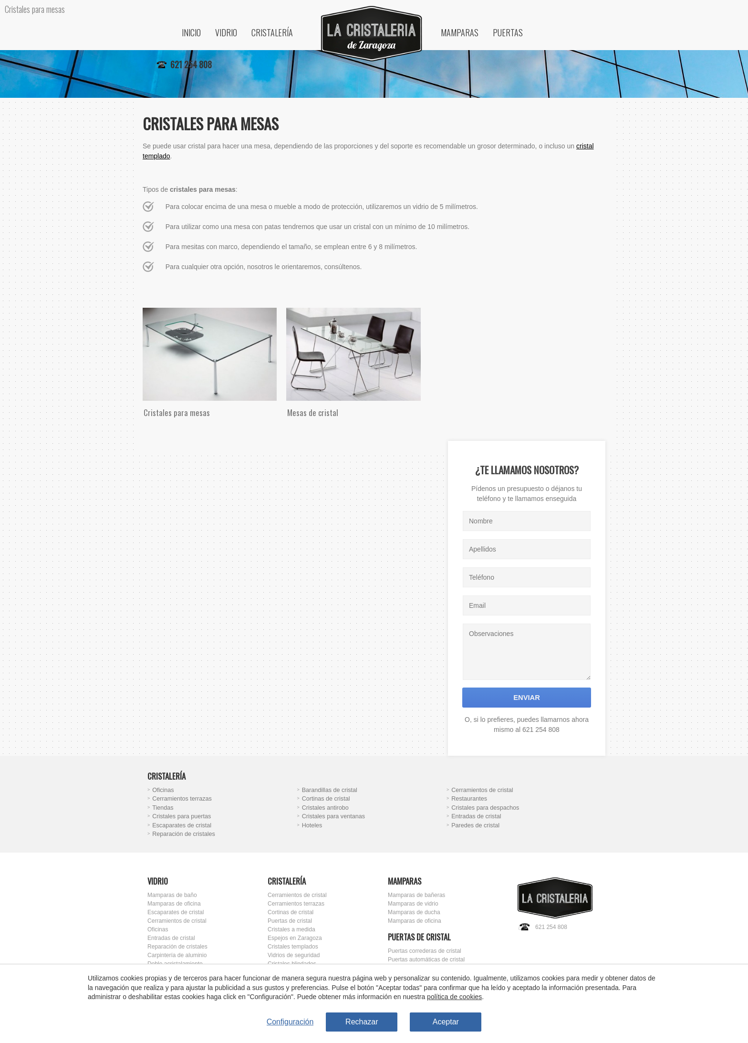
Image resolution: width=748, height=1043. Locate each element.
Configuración (290, 1022)
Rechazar (361, 1022)
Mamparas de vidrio (413, 903)
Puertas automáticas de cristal (426, 959)
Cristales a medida (291, 929)
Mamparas (459, 32)
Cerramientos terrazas (182, 798)
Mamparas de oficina (174, 903)
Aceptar (446, 1022)
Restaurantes (469, 798)
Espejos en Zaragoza (295, 938)
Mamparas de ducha (414, 912)
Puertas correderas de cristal (424, 951)
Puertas (508, 32)
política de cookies (454, 997)
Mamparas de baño (172, 895)
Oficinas (163, 790)
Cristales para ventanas (333, 816)
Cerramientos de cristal (482, 790)
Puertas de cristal (290, 921)
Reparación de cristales (183, 834)
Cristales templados (293, 946)
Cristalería (272, 32)
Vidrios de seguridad (294, 955)
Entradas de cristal (476, 816)
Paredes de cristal (475, 825)
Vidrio (226, 32)
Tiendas (162, 807)
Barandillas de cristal (329, 790)
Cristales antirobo (325, 807)
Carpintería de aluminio (177, 955)
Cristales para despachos (485, 807)
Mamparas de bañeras (416, 895)
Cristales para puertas (181, 816)
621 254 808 (551, 927)
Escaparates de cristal (181, 825)
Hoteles (312, 825)
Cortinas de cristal (326, 798)
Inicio (191, 32)
